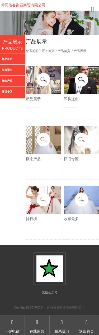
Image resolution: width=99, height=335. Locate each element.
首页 (51, 51)
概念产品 (7, 80)
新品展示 (7, 59)
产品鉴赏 (64, 51)
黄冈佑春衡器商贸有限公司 (23, 5)
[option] (49, 23)
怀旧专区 (7, 91)
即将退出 (7, 69)
